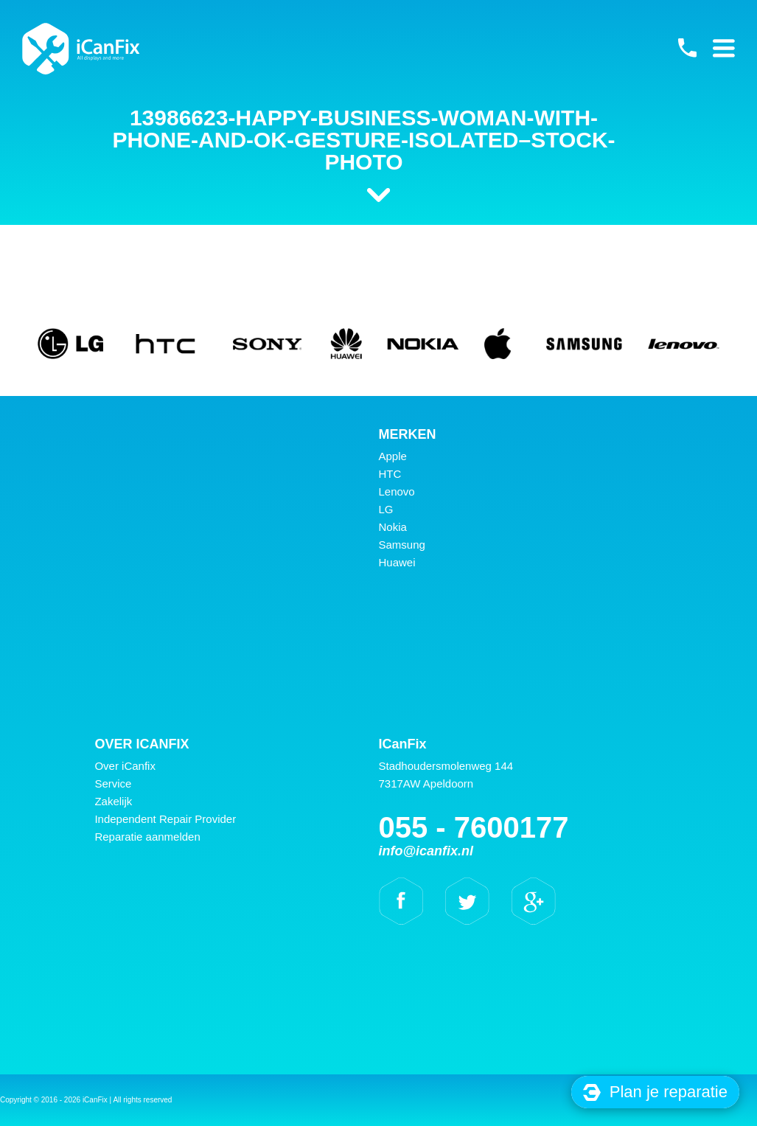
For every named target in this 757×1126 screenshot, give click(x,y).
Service (112, 783)
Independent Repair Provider (165, 819)
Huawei (397, 562)
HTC (390, 474)
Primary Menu (723, 47)
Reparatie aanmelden (147, 836)
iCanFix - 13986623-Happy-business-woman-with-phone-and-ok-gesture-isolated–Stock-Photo (81, 48)
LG (386, 509)
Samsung (402, 544)
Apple (393, 456)
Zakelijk (113, 801)
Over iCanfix (125, 766)
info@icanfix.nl (426, 851)
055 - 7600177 (687, 47)
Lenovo (397, 491)
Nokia (393, 527)
